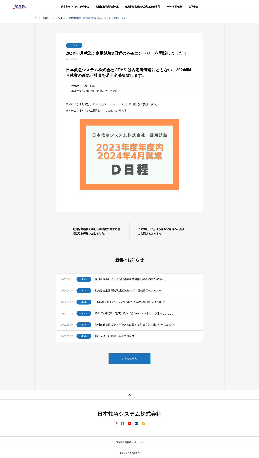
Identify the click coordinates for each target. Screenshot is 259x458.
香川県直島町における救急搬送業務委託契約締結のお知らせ (130, 279)
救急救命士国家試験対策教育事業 (142, 6)
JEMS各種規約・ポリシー (129, 442)
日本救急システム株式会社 (75, 6)
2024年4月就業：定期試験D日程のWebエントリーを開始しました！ (135, 313)
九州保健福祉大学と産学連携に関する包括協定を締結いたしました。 (136, 324)
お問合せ (193, 6)
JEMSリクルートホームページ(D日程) (114, 104)
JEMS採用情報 (174, 6)
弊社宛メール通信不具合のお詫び (114, 336)
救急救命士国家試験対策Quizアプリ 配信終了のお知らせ (128, 290)
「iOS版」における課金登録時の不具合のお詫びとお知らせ (130, 302)
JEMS (74, 45)
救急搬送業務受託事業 (107, 6)
